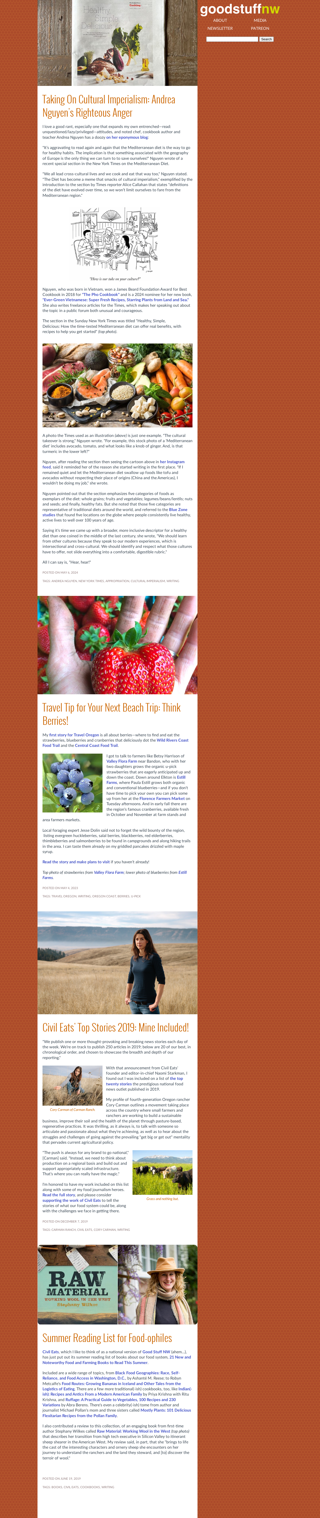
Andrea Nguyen (64, 581)
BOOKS (57, 1487)
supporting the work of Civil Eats (71, 1201)
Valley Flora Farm (121, 761)
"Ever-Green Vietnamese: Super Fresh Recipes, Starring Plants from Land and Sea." (115, 300)
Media (260, 21)
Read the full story (58, 1195)
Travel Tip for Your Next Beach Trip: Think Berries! (111, 714)
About (220, 21)
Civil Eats (50, 1352)
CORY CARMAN (105, 1229)
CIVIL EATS (84, 1229)
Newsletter (220, 29)
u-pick (136, 896)
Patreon (260, 29)
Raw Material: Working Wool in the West (133, 1431)
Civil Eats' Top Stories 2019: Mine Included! (115, 1027)
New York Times (91, 581)
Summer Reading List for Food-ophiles (107, 1337)
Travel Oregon (64, 896)
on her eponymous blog (127, 137)
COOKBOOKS (90, 1487)
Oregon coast (104, 896)
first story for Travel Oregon (74, 735)
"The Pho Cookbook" (101, 295)
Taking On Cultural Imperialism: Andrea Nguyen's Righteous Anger (108, 106)
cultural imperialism (148, 581)
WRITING (172, 581)
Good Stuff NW (156, 1352)
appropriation (117, 581)
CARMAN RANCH (64, 1229)
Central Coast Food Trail (96, 746)
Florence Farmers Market (162, 799)
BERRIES (124, 896)
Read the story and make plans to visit (76, 862)
